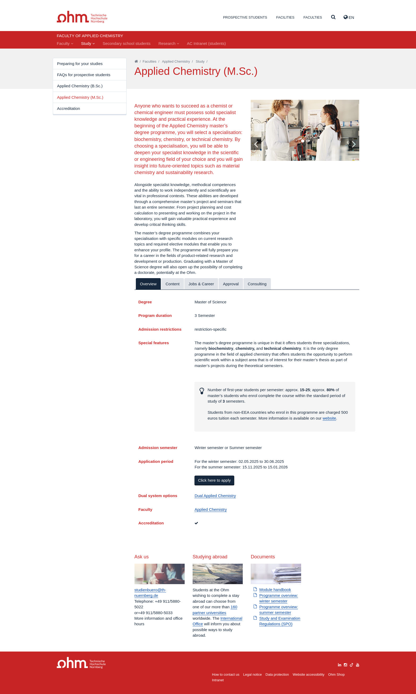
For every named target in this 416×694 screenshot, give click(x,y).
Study (88, 43)
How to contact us (225, 674)
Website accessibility (308, 674)
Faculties (313, 17)
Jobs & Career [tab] (201, 284)
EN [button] (349, 17)
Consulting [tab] (257, 284)
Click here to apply (214, 480)
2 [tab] (307, 141)
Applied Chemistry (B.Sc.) (80, 86)
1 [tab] (302, 141)
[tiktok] (351, 664)
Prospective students (245, 17)
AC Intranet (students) (206, 43)
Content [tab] (173, 284)
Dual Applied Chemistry (215, 495)
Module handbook (275, 589)
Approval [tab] (231, 284)
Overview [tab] (148, 284)
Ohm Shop (336, 674)
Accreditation (68, 108)
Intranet (218, 680)
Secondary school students (126, 43)
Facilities (285, 17)
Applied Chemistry (176, 61)
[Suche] (333, 17)
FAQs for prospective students (83, 74)
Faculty (65, 43)
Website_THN (82, 17)
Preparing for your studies (80, 63)
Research (168, 43)
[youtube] (357, 664)
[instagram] (345, 664)
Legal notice (252, 674)
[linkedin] (339, 664)
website (329, 418)
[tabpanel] (305, 130)
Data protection (277, 674)
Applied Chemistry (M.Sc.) (80, 97)
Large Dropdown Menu (81, 663)
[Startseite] (136, 61)
